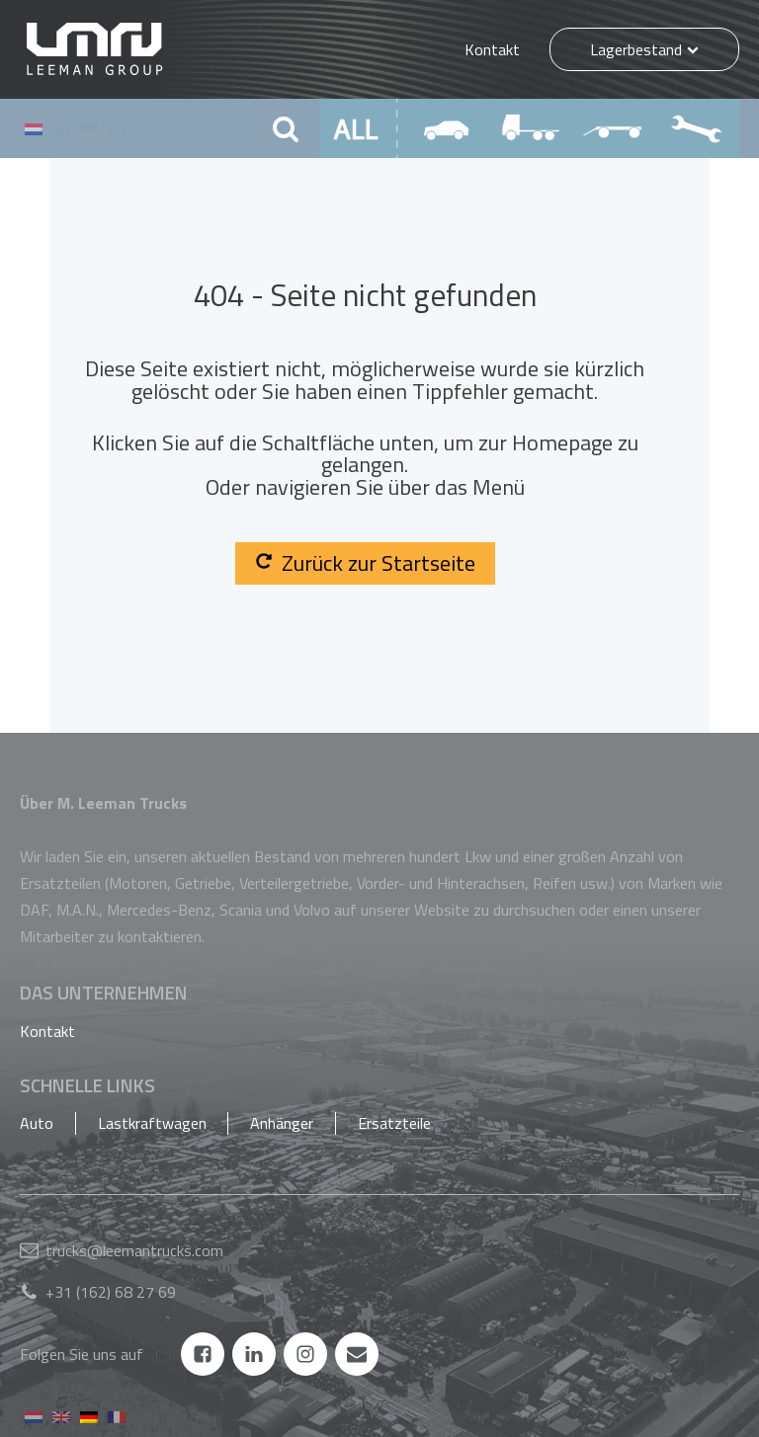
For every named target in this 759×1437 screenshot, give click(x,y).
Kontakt (492, 49)
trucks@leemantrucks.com (134, 1250)
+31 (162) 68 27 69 (110, 1292)
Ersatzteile (394, 1123)
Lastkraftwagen (152, 1123)
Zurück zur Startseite (365, 563)
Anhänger (281, 1123)
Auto (36, 1123)
